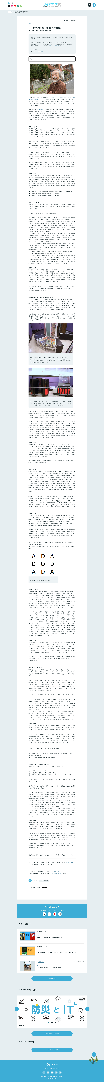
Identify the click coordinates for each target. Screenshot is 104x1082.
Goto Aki (40, 51)
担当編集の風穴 (70, 862)
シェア (38, 887)
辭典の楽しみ (41, 109)
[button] (17, 1009)
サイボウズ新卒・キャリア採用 (52, 1068)
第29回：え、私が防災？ (58, 97)
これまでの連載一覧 (54, 45)
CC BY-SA (57, 871)
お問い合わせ (55, 873)
